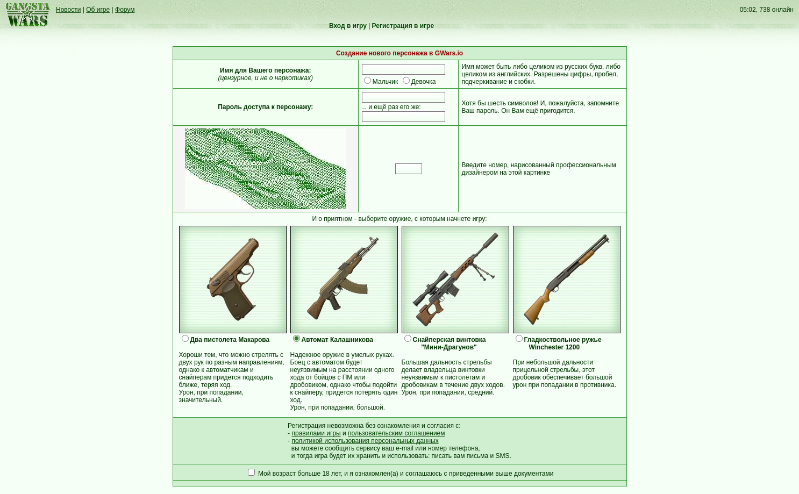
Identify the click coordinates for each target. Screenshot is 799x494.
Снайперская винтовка (449, 339)
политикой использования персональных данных (364, 441)
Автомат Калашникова (338, 339)
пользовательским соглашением (396, 433)
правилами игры (315, 433)
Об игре (98, 9)
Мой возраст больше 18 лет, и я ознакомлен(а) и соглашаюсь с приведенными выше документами (405, 473)
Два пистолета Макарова (230, 339)
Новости (68, 9)
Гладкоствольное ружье (563, 339)
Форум (124, 9)
